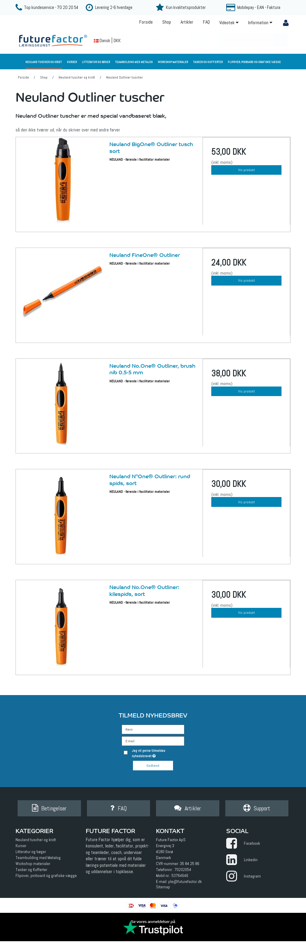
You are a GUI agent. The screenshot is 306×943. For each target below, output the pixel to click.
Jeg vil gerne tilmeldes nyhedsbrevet (157, 753)
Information (260, 22)
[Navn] (153, 729)
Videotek (228, 22)
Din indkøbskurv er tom (255, 39)
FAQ (206, 22)
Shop (166, 22)
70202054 (183, 871)
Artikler (186, 22)
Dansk (102, 40)
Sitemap (163, 888)
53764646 (180, 877)
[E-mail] (153, 740)
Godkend (152, 765)
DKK (117, 40)
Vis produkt (246, 170)
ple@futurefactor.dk (185, 883)
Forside (146, 22)
